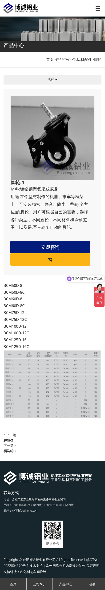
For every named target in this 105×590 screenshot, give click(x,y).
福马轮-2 (10, 451)
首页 (50, 59)
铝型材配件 (82, 59)
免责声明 (93, 565)
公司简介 (39, 584)
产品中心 (63, 59)
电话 (92, 584)
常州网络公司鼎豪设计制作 (65, 565)
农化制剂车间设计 (33, 571)
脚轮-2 (8, 440)
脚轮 (97, 59)
